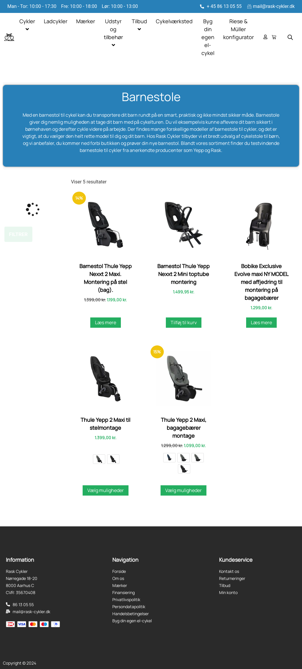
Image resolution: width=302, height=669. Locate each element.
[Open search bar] (290, 37)
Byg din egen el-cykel (207, 37)
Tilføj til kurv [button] (184, 322)
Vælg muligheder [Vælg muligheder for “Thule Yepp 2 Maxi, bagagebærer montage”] (183, 490)
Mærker (85, 21)
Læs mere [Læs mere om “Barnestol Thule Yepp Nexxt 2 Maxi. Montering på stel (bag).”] (105, 322)
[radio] (99, 459)
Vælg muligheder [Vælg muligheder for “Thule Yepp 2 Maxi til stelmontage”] (105, 490)
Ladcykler (55, 21)
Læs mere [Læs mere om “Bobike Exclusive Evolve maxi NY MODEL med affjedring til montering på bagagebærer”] (261, 322)
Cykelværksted (174, 21)
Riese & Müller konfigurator (238, 29)
